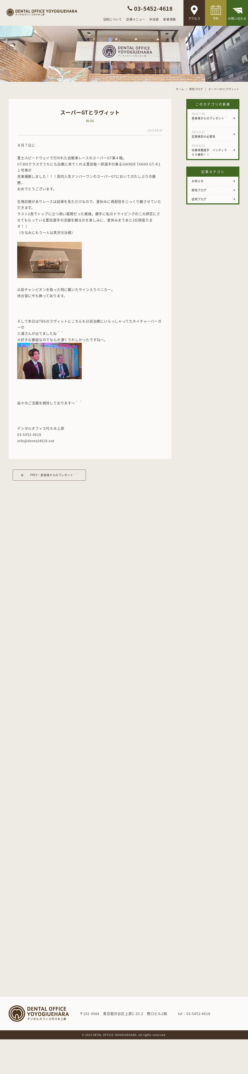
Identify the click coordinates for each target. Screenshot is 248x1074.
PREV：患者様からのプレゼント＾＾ (54, 475)
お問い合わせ (237, 18)
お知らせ (197, 181)
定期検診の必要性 (211, 134)
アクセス (194, 18)
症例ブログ (199, 199)
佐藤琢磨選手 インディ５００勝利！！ (211, 150)
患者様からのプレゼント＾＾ (211, 118)
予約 (216, 18)
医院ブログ (199, 190)
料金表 (154, 19)
